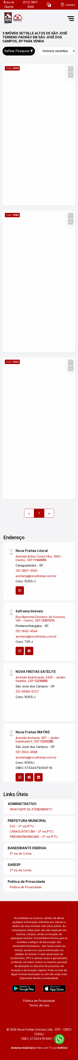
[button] (49, 5)
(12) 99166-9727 (27, 691)
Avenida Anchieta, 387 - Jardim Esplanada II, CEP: (37, 739)
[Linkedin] (38, 777)
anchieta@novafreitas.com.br (36, 576)
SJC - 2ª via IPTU (22, 826)
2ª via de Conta (20, 853)
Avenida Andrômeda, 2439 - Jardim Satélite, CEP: (40, 679)
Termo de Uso (39, 1005)
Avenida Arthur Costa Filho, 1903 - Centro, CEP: (39, 558)
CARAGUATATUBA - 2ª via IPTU (31, 831)
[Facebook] (29, 651)
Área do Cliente (9, 5)
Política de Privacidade (39, 1000)
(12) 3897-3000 (26, 570)
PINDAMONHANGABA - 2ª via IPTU (34, 836)
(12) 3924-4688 (26, 752)
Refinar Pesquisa (18, 51)
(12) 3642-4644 (26, 631)
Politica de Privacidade (26, 887)
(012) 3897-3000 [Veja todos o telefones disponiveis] (30, 5)
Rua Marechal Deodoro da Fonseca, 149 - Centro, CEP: (41, 618)
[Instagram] (20, 590)
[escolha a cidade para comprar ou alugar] (68, 5)
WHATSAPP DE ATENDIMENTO (31, 809)
